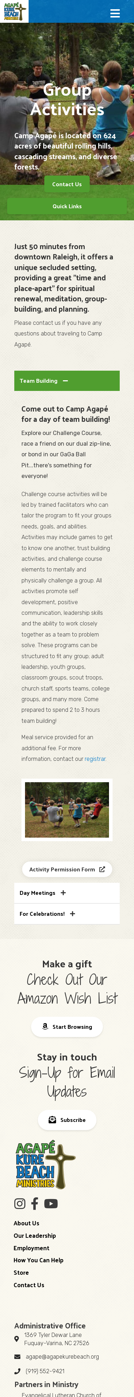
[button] (115, 14)
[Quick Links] (67, 206)
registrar (95, 759)
